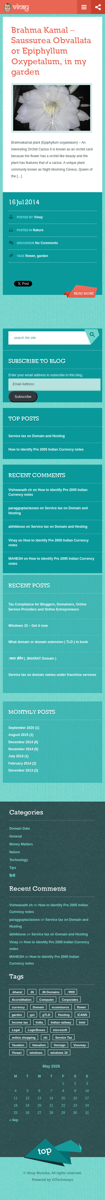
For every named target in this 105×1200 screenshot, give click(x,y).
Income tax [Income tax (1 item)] (20, 1022)
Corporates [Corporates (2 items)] (70, 999)
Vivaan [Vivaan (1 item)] (17, 1052)
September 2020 (21, 728)
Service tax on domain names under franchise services (52, 675)
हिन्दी (12, 876)
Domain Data (19, 828)
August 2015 (18, 735)
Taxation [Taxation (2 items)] (18, 1045)
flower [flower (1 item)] (81, 1007)
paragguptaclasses (23, 508)
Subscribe (23, 396)
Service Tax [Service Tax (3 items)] (63, 1037)
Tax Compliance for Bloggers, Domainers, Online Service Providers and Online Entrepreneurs (47, 606)
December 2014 (20, 742)
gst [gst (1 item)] (32, 1015)
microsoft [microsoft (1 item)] (60, 1030)
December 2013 (20, 770)
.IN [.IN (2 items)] (32, 992)
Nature (38, 230)
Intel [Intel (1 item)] (82, 1022)
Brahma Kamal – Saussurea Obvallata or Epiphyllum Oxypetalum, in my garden (51, 51)
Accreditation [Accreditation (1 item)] (21, 999)
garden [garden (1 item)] (17, 1015)
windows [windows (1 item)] (35, 1052)
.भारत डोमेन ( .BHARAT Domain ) (32, 658)
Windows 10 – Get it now (28, 626)
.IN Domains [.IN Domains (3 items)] (51, 992)
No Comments (46, 243)
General (15, 836)
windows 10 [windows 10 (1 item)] (59, 1052)
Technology (18, 860)
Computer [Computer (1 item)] (46, 999)
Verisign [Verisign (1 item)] (59, 1045)
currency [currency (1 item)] (18, 1007)
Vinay (38, 217)
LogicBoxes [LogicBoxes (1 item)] (36, 1030)
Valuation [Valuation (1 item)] (39, 1045)
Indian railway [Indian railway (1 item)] (61, 1022)
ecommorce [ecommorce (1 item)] (60, 1007)
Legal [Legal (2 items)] (16, 1030)
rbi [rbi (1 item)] (45, 1037)
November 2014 (20, 749)
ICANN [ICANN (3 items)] (82, 1015)
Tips (12, 868)
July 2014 (16, 756)
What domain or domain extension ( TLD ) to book (48, 642)
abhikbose (16, 527)
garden (42, 256)
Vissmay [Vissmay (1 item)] (79, 1045)
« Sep (13, 1120)
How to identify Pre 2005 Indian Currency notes (46, 449)
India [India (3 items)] (39, 1022)
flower (30, 256)
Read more (84, 293)
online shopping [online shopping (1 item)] (24, 1037)
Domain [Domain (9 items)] (38, 1007)
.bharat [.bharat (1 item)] (17, 992)
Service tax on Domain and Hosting (36, 436)
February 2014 (19, 763)
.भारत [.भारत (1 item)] (70, 992)
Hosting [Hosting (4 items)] (63, 1015)
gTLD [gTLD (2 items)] (46, 1015)
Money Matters (21, 844)
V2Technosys (62, 1180)
